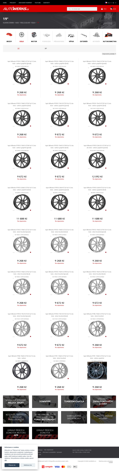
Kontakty (46, 2)
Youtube (38, 2)
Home (5, 2)
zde (6, 460)
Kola (33, 22)
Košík (113, 9)
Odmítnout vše (28, 465)
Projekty (13, 2)
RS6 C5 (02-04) (25, 22)
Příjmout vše (12, 465)
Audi (17, 22)
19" (18, 48)
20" (46, 48)
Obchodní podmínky (25, 2)
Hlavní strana (8, 22)
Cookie (111, 462)
